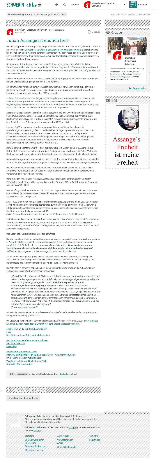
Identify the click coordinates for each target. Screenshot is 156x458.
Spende (37, 430)
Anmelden (94, 436)
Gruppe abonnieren (56, 30)
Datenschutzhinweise (35, 446)
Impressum (30, 443)
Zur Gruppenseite (137, 88)
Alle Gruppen (63, 436)
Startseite (29, 436)
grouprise (73, 427)
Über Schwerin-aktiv (34, 440)
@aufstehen (64, 374)
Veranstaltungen (65, 440)
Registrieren (94, 440)
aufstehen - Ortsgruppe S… (20, 15)
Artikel (60, 443)
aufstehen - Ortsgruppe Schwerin (31, 30)
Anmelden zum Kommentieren (23, 398)
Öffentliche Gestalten (67, 447)
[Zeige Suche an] (64, 4)
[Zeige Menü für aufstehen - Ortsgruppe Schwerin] (104, 4)
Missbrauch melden (34, 450)
